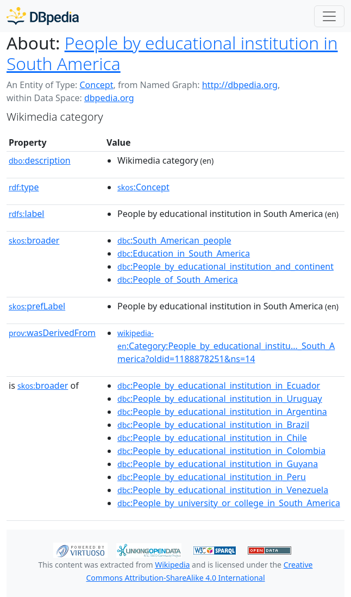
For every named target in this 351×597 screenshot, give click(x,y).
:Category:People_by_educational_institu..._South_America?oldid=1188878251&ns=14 (226, 346)
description (40, 160)
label (27, 214)
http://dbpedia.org (240, 85)
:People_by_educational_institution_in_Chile (212, 438)
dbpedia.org (109, 98)
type (24, 187)
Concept (96, 85)
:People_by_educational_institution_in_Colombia (221, 451)
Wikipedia (172, 564)
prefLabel (37, 306)
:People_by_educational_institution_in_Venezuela (222, 490)
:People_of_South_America (177, 279)
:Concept (143, 187)
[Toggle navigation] (329, 16)
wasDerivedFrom (52, 333)
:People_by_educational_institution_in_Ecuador (218, 385)
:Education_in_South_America (183, 253)
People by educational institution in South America (172, 53)
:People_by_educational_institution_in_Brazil (213, 425)
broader (34, 240)
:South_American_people (174, 240)
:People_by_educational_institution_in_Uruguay (219, 399)
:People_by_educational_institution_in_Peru (211, 477)
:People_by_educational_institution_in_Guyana (217, 464)
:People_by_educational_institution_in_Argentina (222, 412)
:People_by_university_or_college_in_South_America (228, 503)
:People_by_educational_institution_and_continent (225, 266)
